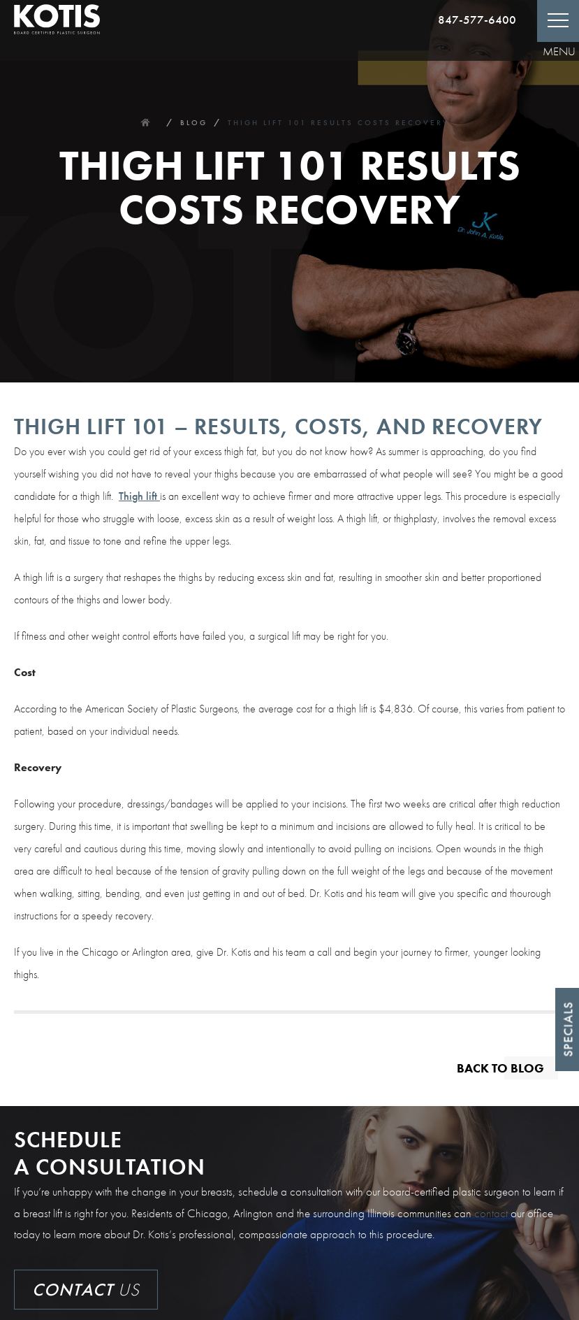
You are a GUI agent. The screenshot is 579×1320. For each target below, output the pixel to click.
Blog (193, 122)
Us (86, 1289)
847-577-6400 (477, 19)
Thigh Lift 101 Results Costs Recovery (338, 122)
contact (491, 1213)
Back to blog (500, 1067)
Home (145, 122)
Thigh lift (139, 496)
